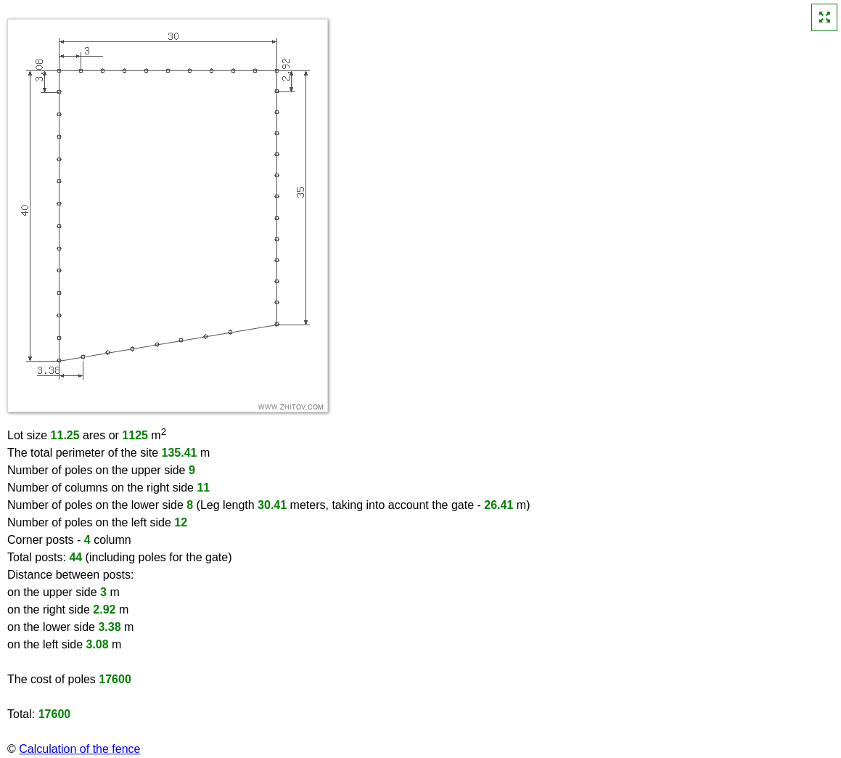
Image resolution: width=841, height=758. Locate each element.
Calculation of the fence (79, 749)
